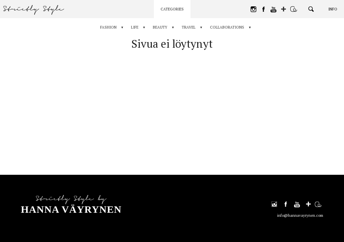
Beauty (160, 27)
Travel (189, 27)
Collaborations (227, 27)
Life (134, 27)
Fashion (108, 27)
